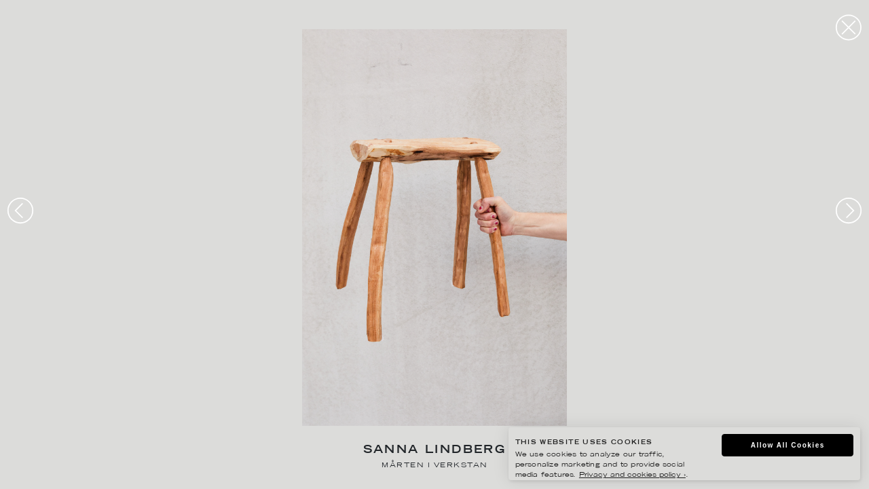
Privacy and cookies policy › (632, 475)
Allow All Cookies (788, 445)
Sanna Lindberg (434, 450)
